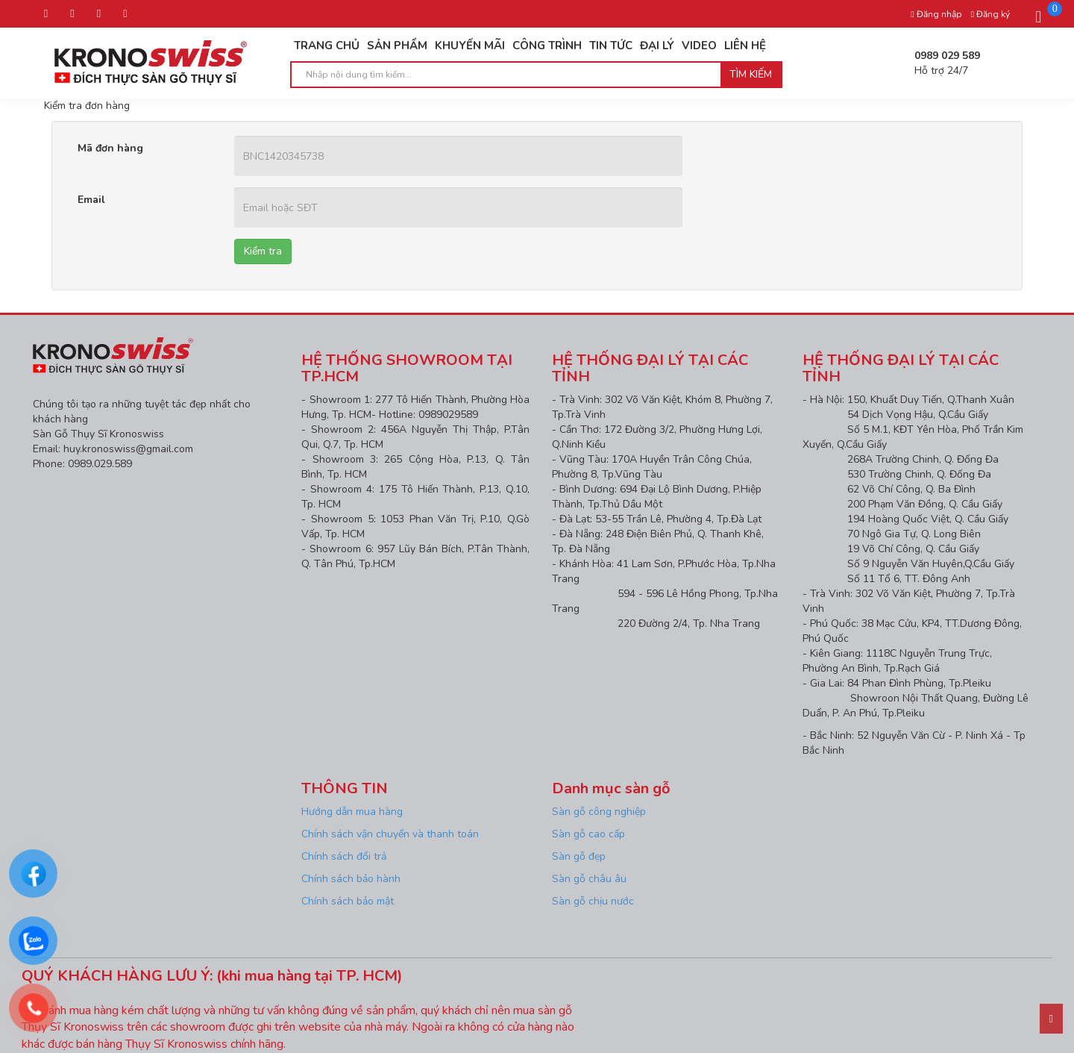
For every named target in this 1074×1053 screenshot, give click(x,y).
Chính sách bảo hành (351, 879)
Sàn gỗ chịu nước (593, 901)
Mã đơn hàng (110, 148)
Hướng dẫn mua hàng (353, 811)
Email (91, 200)
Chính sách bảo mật (347, 901)
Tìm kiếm (750, 74)
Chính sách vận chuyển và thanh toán (390, 834)
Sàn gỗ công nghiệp (599, 811)
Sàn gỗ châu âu (589, 879)
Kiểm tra (263, 251)
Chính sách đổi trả (343, 856)
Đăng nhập (936, 14)
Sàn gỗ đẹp (579, 856)
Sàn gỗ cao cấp (588, 834)
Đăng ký (990, 14)
